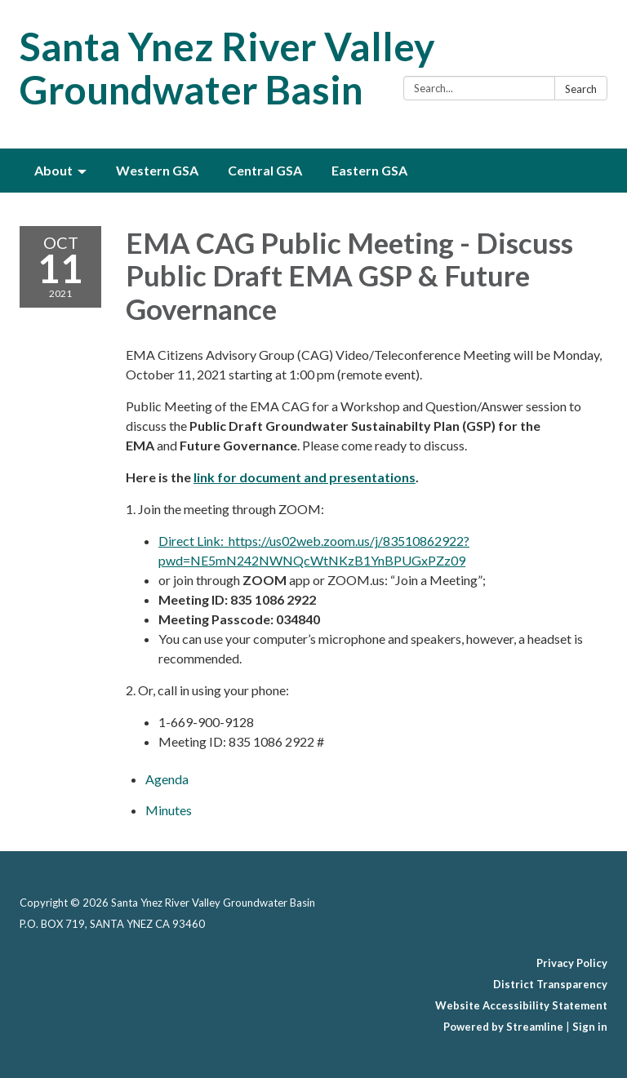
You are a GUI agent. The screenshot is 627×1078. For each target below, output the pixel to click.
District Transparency (550, 984)
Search (581, 88)
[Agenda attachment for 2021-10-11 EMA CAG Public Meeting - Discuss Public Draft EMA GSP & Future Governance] (167, 779)
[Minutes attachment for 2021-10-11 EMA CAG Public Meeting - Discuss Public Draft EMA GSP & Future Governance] (168, 810)
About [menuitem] (53, 170)
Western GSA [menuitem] (157, 170)
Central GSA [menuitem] (265, 170)
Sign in (589, 1026)
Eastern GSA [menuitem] (369, 170)
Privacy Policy (571, 962)
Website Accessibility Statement (521, 1005)
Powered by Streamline (503, 1026)
